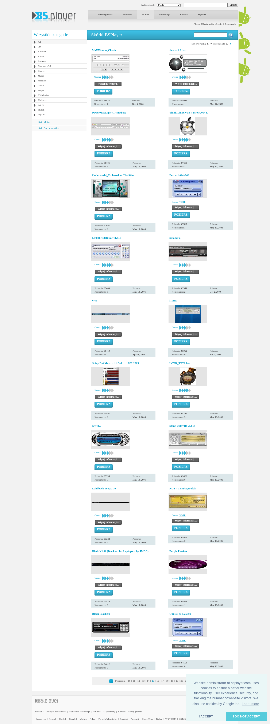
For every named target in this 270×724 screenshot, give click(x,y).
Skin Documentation (48, 128)
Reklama (39, 711)
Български (41, 719)
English (62, 719)
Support (202, 14)
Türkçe (159, 719)
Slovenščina (147, 719)
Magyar (83, 719)
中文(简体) (170, 719)
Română (124, 719)
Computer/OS (44, 66)
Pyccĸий (135, 719)
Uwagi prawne (135, 711)
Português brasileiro (108, 719)
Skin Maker (44, 122)
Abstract (42, 51)
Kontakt (121, 711)
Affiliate (97, 711)
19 (172, 680)
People (41, 90)
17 (162, 680)
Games (41, 71)
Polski (93, 719)
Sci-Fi (41, 105)
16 (158, 680)
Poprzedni (120, 680)
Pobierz (184, 14)
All (39, 42)
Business (42, 61)
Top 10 (41, 114)
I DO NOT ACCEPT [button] (246, 716)
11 (134, 680)
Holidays (42, 100)
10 (129, 680)
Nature (41, 85)
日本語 (182, 719)
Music (41, 75)
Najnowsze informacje (79, 711)
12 (138, 680)
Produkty (127, 14)
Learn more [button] (250, 704)
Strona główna (105, 14)
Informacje (164, 14)
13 (143, 680)
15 (153, 680)
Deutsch (52, 719)
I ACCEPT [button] (206, 716)
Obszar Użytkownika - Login (207, 24)
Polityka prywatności (56, 711)
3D (39, 46)
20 (177, 680)
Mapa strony (109, 711)
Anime (41, 56)
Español (73, 719)
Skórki (145, 14)
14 (148, 680)
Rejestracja (230, 24)
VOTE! (182, 202)
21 (182, 680)
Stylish (41, 109)
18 (167, 680)
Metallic (42, 80)
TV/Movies (43, 95)
